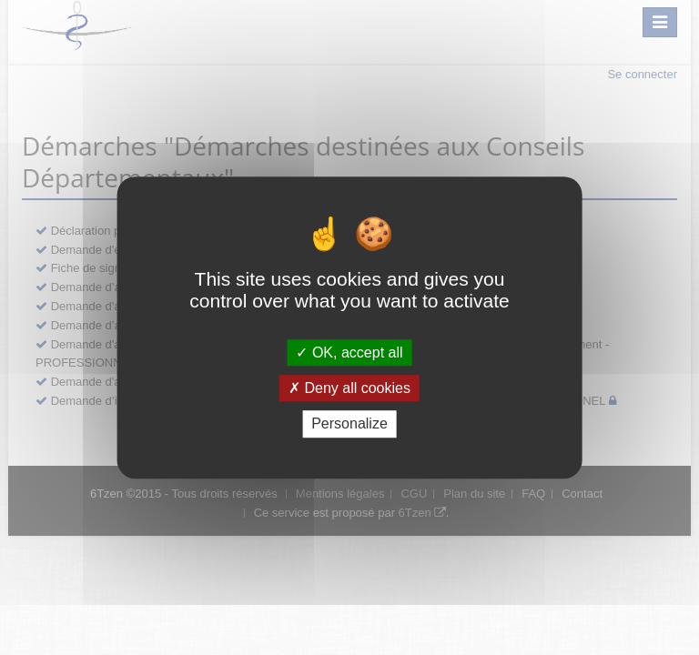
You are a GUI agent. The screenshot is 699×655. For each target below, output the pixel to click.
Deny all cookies (349, 388)
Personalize (349, 424)
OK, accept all (349, 352)
